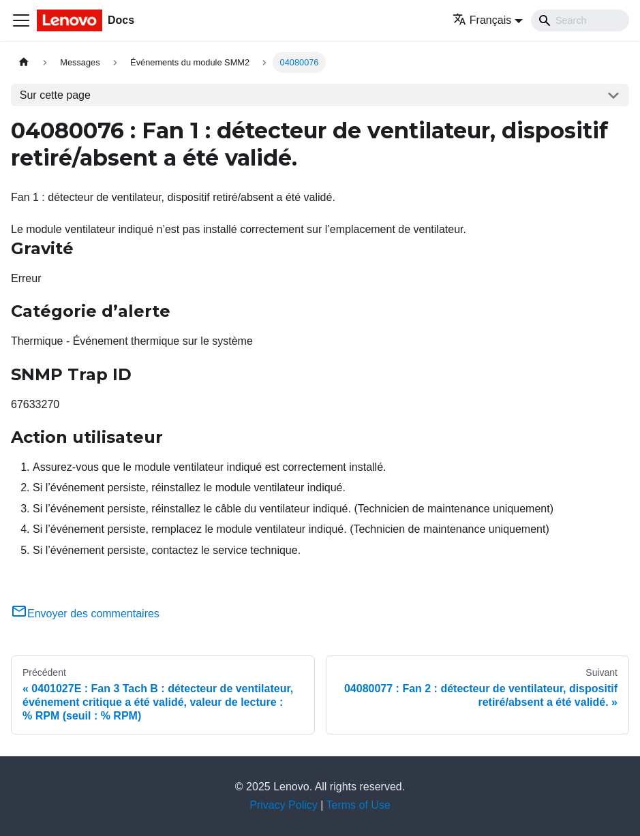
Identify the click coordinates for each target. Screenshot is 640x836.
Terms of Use (358, 805)
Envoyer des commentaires (85, 613)
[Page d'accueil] (24, 62)
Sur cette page (55, 95)
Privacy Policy (283, 805)
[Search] (580, 20)
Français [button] (482, 20)
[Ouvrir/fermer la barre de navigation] (21, 20)
